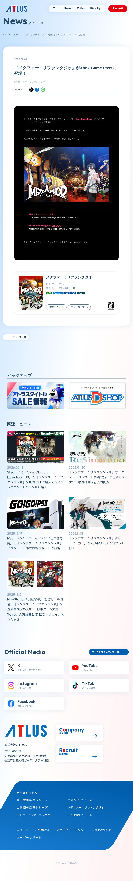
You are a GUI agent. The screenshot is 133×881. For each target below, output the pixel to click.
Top (55, 8)
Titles (81, 8)
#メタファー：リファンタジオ (29, 82)
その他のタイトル (80, 815)
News (67, 8)
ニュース (15, 34)
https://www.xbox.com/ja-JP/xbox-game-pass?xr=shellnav (54, 229)
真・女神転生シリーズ (32, 800)
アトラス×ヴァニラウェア (33, 815)
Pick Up (95, 8)
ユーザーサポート (29, 837)
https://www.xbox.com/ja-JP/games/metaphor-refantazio (53, 217)
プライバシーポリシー (71, 830)
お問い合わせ (102, 830)
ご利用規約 (42, 830)
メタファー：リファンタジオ (47, 242)
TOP (5, 34)
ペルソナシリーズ (80, 800)
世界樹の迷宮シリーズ (32, 807)
